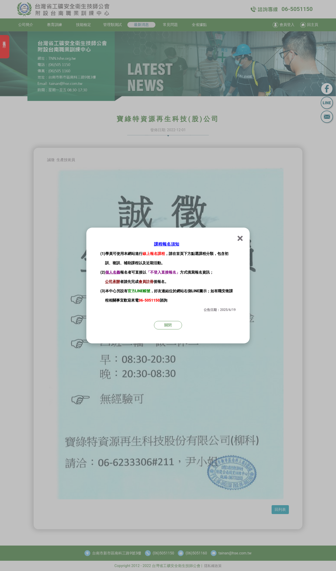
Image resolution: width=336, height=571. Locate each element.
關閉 (168, 325)
